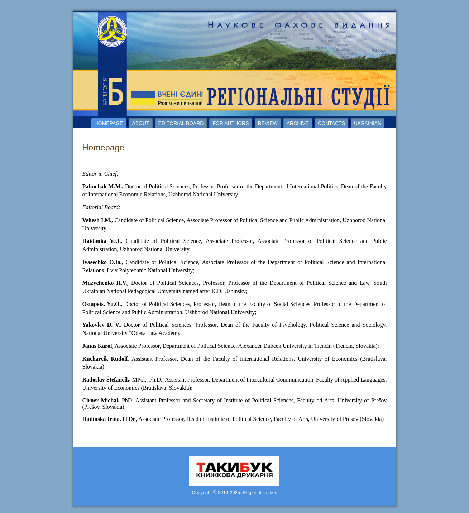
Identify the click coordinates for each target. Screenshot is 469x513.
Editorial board (181, 123)
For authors (230, 123)
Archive (298, 123)
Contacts (331, 123)
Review (268, 123)
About (140, 123)
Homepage (109, 123)
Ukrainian (367, 123)
